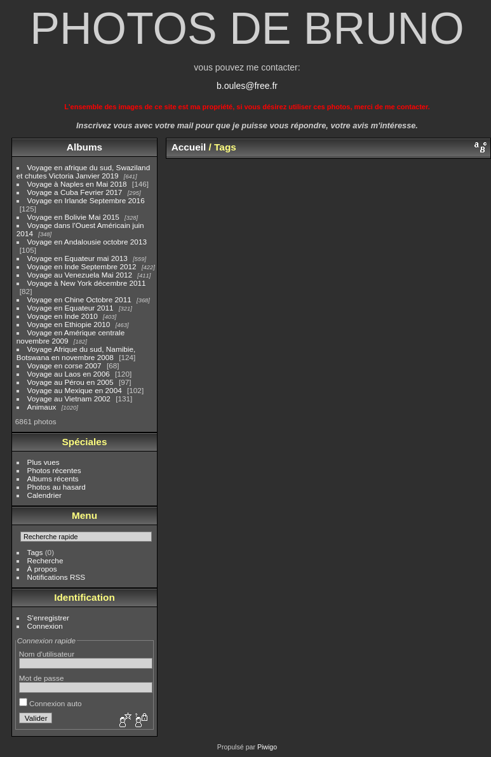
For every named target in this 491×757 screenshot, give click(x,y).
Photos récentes (54, 470)
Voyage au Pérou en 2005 (70, 382)
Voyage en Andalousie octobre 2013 (87, 242)
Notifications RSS (56, 577)
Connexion (45, 626)
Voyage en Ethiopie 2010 (69, 324)
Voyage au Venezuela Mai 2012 (80, 275)
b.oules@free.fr (247, 86)
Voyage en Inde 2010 (62, 316)
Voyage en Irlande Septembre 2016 (86, 200)
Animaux (42, 407)
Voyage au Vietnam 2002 (69, 398)
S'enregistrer (48, 617)
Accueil (189, 147)
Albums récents (53, 478)
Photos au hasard (56, 487)
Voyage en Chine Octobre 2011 (79, 299)
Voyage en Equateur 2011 (70, 308)
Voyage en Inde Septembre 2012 (82, 266)
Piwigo (267, 747)
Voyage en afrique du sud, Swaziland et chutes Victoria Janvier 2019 (83, 171)
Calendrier (44, 495)
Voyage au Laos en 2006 (68, 374)
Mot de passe (41, 678)
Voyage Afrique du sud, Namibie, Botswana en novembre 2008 (76, 353)
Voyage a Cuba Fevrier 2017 (75, 192)
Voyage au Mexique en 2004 (74, 390)
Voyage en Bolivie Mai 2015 (73, 217)
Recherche (45, 560)
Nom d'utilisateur (46, 654)
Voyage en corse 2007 (64, 365)
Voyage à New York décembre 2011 (86, 283)
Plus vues (43, 462)
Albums (84, 147)
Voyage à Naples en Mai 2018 (77, 184)
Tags (35, 552)
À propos (42, 569)
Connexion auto (50, 703)
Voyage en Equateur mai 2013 (77, 258)
